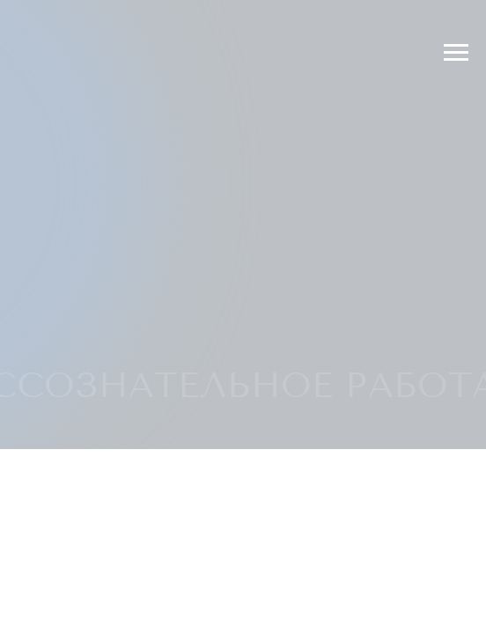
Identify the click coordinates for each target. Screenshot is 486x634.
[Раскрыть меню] (456, 53)
